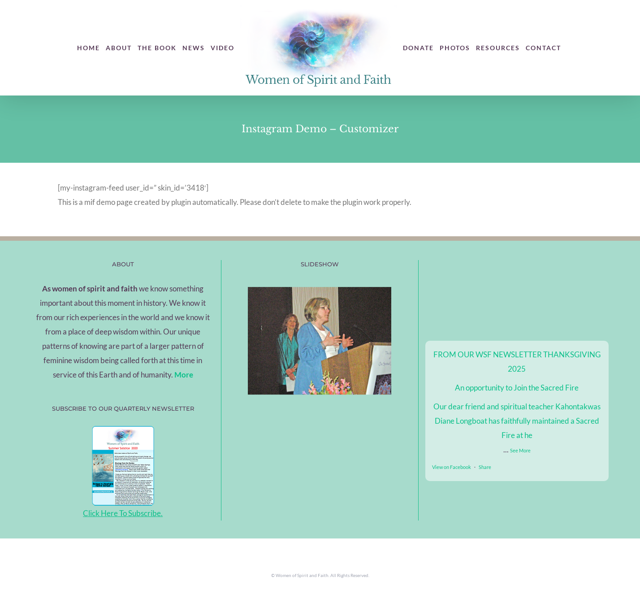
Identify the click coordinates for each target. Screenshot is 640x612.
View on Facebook (451, 467)
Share (485, 467)
